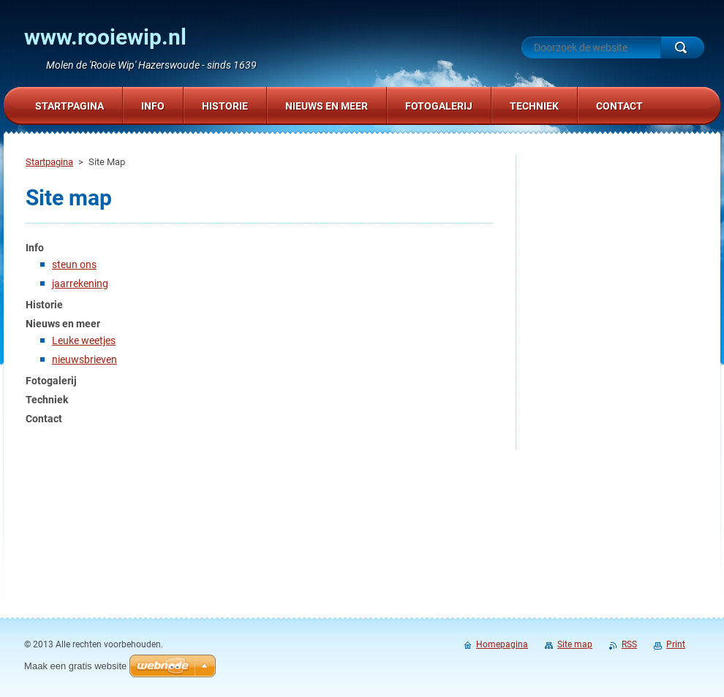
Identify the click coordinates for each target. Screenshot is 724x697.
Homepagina (502, 644)
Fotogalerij (51, 380)
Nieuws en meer (63, 324)
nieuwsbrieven (84, 359)
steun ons (74, 264)
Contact (44, 418)
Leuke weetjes (84, 340)
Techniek (47, 399)
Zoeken (682, 47)
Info (35, 248)
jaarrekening (80, 283)
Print (675, 644)
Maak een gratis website (75, 665)
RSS (629, 644)
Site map (574, 644)
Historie (44, 305)
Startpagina (49, 161)
